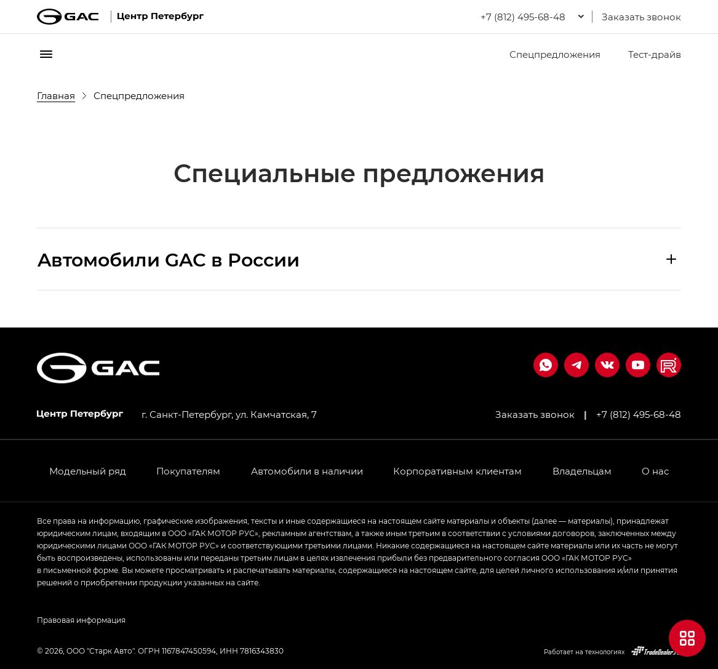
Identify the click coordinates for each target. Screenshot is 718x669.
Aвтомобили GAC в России (169, 259)
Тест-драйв (647, 54)
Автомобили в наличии (307, 471)
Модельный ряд (87, 471)
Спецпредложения (547, 54)
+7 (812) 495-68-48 (638, 414)
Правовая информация (81, 620)
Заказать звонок (641, 16)
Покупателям (188, 471)
